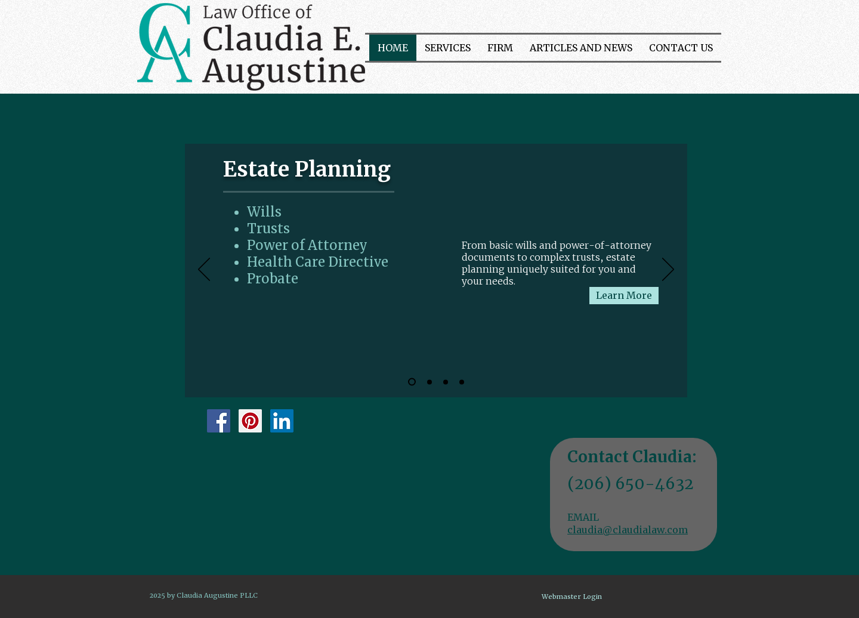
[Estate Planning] (412, 382)
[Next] (668, 270)
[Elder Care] (429, 381)
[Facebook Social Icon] (218, 420)
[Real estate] (461, 381)
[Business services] (445, 381)
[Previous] (204, 270)
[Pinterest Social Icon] (250, 420)
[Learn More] (624, 295)
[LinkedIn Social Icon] (281, 420)
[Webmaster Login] (572, 597)
